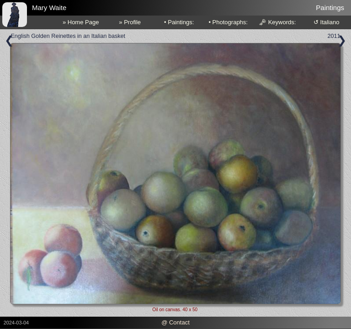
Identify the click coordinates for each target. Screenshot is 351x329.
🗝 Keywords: (277, 22)
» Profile (130, 22)
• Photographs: (228, 22)
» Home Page (81, 22)
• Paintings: (179, 22)
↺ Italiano (327, 22)
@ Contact (175, 322)
